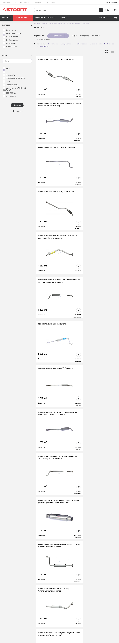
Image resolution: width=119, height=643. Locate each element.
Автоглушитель (10, 85)
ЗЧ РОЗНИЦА (9, 96)
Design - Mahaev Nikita (110, 640)
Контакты (37, 2)
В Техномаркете (10, 37)
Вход (115, 18)
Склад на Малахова (12, 33)
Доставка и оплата (22, 2)
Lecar (6, 68)
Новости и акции (70, 616)
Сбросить (19, 111)
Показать (17, 105)
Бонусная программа (43, 619)
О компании (50, 2)
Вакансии (39, 612)
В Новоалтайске (10, 46)
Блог (66, 619)
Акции (64, 18)
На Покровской (10, 40)
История (38, 609)
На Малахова (9, 30)
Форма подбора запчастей (74, 623)
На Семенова (9, 43)
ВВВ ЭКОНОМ (9, 93)
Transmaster (9, 75)
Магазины (6, 2)
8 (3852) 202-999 (110, 2)
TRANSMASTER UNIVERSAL (14, 78)
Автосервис (68, 612)
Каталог (6, 18)
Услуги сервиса (23, 18)
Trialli (6, 81)
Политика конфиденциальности (47, 623)
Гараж (103, 18)
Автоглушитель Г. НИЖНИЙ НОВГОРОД (14, 89)
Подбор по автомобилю (45, 18)
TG (5, 71)
